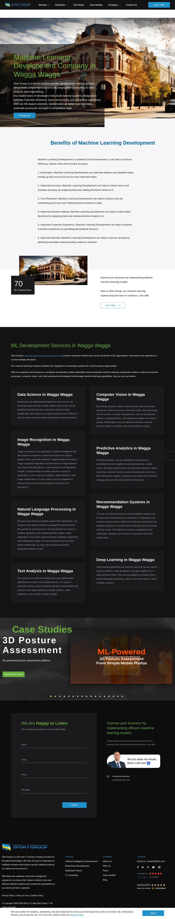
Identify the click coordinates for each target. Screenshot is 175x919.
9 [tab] (86, 688)
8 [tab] (82, 688)
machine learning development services (43, 347)
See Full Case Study (13, 666)
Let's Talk (159, 4)
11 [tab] (95, 688)
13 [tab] (104, 688)
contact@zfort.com (121, 772)
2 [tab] (55, 688)
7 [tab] (77, 688)
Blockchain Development (77, 858)
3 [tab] (59, 688)
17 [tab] (122, 688)
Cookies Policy (36, 887)
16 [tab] (117, 688)
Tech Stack (78, 5)
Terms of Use (22, 887)
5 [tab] (68, 688)
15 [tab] (113, 688)
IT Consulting (71, 867)
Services (69, 848)
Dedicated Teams (73, 862)
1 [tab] (50, 688)
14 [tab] (108, 688)
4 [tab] (64, 688)
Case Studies (96, 5)
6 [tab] (73, 688)
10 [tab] (91, 688)
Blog (105, 872)
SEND (74, 797)
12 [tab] (100, 688)
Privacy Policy (76, 915)
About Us (107, 853)
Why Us (107, 858)
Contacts (141, 848)
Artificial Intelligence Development (81, 853)
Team (105, 862)
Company (114, 5)
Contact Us (131, 5)
